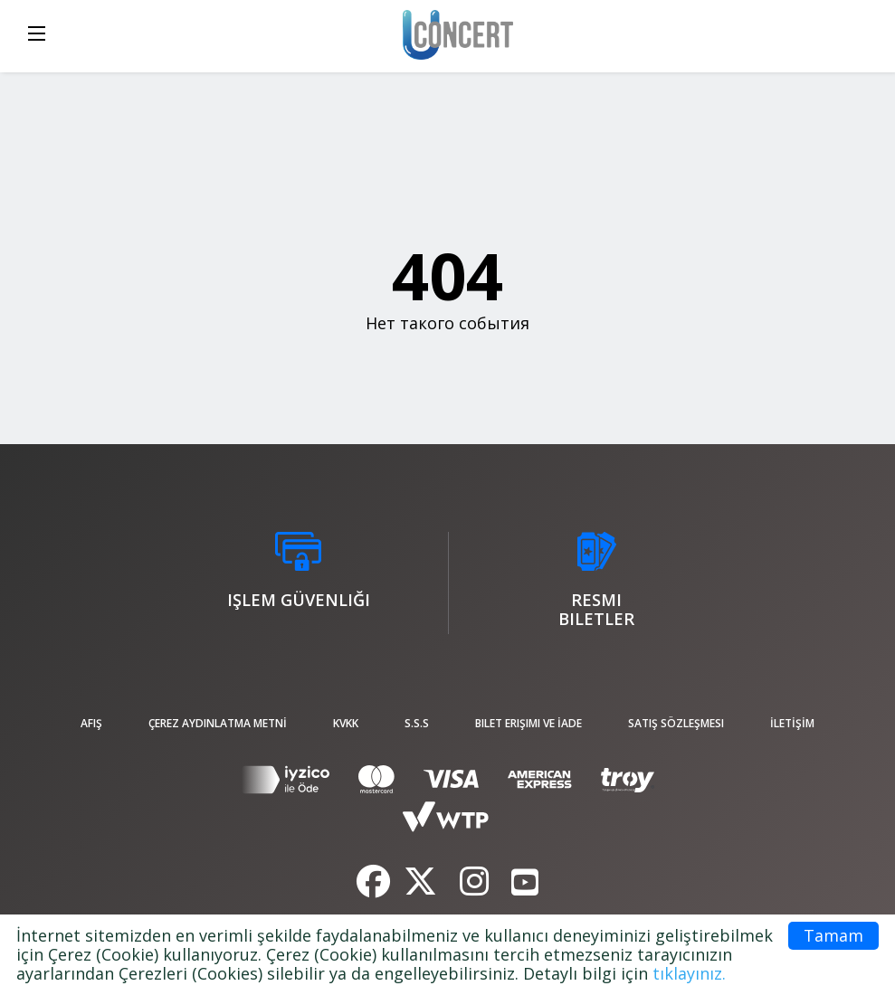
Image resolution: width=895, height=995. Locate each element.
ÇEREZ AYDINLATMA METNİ (217, 723)
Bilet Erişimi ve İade (528, 723)
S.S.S (417, 723)
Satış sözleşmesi (676, 723)
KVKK (345, 723)
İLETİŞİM (792, 723)
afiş (91, 723)
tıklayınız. (689, 973)
